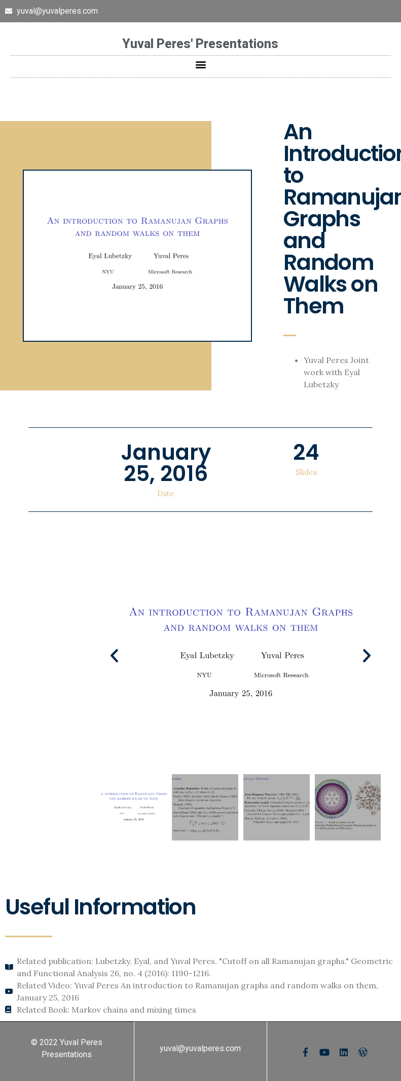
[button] (200, 64)
